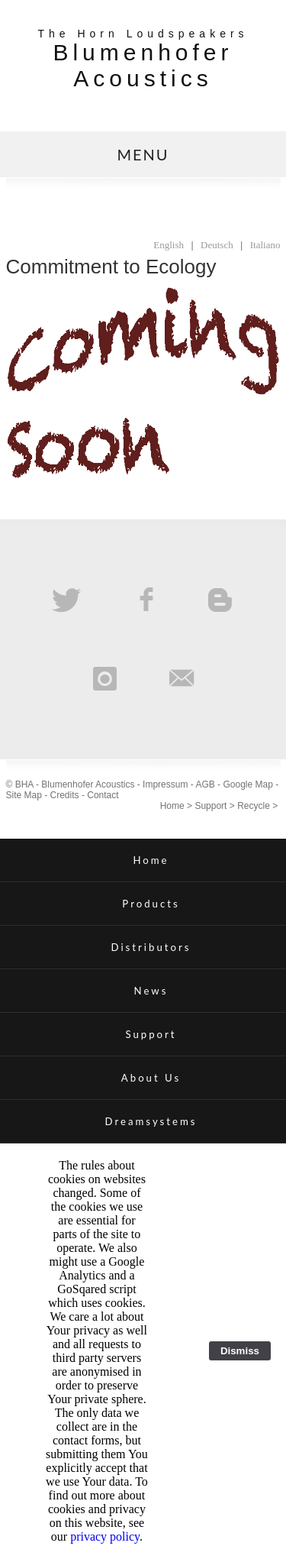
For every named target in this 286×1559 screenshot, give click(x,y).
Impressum (165, 784)
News (151, 991)
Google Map (247, 784)
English (168, 245)
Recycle (253, 806)
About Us (151, 1078)
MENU (143, 154)
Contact (102, 795)
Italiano (265, 245)
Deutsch (217, 245)
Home (172, 806)
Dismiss (239, 1351)
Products (150, 904)
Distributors (151, 947)
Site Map (24, 795)
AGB (204, 784)
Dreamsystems (151, 1121)
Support (210, 806)
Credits (64, 795)
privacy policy (105, 1536)
